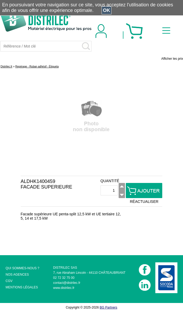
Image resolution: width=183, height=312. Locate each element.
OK (106, 10)
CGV (9, 281)
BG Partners (108, 307)
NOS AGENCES (17, 274)
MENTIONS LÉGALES (22, 287)
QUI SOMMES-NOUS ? (22, 268)
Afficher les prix (172, 59)
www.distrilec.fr (63, 288)
